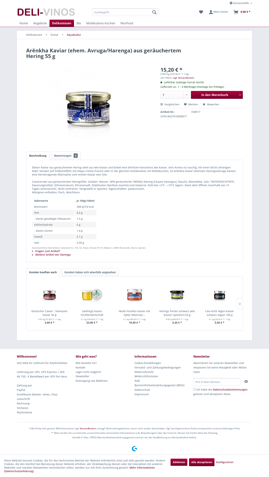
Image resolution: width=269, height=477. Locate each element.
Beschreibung (38, 155)
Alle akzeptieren (201, 462)
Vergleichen (169, 104)
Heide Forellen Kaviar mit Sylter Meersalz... (134, 313)
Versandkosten (88, 428)
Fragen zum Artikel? (46, 251)
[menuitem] (125, 12)
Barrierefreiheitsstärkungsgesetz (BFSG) (159, 385)
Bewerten (211, 104)
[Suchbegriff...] (125, 12)
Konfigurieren (225, 462)
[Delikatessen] (62, 23)
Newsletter (82, 376)
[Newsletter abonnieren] (246, 381)
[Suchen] (154, 12)
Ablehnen (179, 462)
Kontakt (80, 367)
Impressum (141, 394)
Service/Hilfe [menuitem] (240, 3)
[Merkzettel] (201, 12)
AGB (137, 380)
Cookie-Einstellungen (147, 363)
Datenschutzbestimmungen (230, 389)
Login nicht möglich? (88, 372)
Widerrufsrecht (144, 372)
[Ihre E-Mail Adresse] (216, 381)
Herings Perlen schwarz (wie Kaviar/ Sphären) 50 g (177, 313)
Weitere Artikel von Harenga (51, 254)
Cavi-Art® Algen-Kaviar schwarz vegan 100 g (219, 313)
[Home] (24, 23)
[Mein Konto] (218, 12)
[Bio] (79, 23)
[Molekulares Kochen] (101, 23)
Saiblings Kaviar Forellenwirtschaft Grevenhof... (92, 313)
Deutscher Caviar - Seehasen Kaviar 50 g (49, 313)
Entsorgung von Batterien (92, 380)
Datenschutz (142, 389)
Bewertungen (66, 155)
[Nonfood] (127, 23)
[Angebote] (40, 23)
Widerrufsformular (146, 376)
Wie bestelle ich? (86, 363)
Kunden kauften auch (43, 272)
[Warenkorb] (241, 12)
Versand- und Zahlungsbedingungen (157, 367)
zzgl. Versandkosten (183, 77)
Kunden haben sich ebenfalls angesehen (90, 272)
